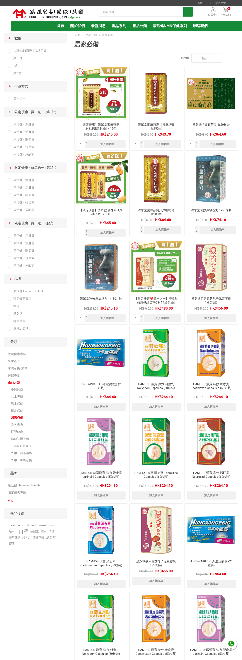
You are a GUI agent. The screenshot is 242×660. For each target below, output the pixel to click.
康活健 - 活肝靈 (23, 132)
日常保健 (17, 410)
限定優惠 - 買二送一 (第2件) (35, 168)
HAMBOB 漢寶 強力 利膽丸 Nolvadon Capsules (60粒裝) (156, 386)
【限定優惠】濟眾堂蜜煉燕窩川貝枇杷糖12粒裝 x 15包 (101, 126)
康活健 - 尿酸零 (23, 154)
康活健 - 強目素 (23, 147)
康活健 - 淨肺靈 (23, 124)
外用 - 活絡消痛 (21, 453)
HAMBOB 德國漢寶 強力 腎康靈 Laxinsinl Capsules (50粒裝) (101, 475)
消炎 (51, 531)
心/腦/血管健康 (21, 446)
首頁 (78, 35)
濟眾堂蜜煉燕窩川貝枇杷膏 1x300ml (156, 212)
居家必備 (17, 418)
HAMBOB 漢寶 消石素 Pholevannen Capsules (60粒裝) (101, 563)
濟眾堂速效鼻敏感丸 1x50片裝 (211, 210)
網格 (227, 58)
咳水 (44, 531)
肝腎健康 (17, 432)
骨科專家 (17, 425)
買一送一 (19, 58)
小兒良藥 (17, 389)
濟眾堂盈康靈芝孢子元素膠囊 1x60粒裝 (211, 300)
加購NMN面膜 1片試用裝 (30, 51)
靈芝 (12, 543)
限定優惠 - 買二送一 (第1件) (35, 112)
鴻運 (16, 306)
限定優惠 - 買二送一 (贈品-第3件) (39, 223)
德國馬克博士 (22, 328)
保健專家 (14, 375)
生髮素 (34, 531)
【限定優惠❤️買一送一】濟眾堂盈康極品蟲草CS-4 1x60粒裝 (156, 300)
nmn (51, 525)
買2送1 (18, 73)
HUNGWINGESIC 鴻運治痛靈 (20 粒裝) (101, 386)
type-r (13, 531)
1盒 (15, 65)
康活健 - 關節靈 (23, 139)
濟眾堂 (17, 313)
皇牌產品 (14, 361)
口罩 (23, 531)
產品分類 (139, 26)
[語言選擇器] (222, 3)
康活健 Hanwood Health (29, 291)
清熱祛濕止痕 (20, 439)
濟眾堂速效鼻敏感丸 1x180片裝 (101, 298)
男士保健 (17, 403)
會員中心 (213, 14)
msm (42, 525)
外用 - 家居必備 (21, 460)
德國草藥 (19, 321)
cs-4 (12, 525)
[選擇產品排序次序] (206, 58)
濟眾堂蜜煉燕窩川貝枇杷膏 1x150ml (156, 126)
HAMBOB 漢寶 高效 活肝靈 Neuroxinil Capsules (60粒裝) (211, 475)
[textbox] (141, 12)
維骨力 (26, 537)
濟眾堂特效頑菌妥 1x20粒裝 (211, 125)
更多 (10, 500)
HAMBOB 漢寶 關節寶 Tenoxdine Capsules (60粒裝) (156, 475)
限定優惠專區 (22, 298)
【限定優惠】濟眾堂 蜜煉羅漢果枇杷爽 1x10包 (101, 212)
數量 (17, 38)
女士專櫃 (17, 396)
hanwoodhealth (27, 525)
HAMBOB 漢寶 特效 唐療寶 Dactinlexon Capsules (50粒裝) (211, 386)
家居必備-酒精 (17, 368)
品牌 (17, 279)
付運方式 (21, 86)
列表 (235, 58)
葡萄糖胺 (14, 537)
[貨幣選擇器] (204, 3)
